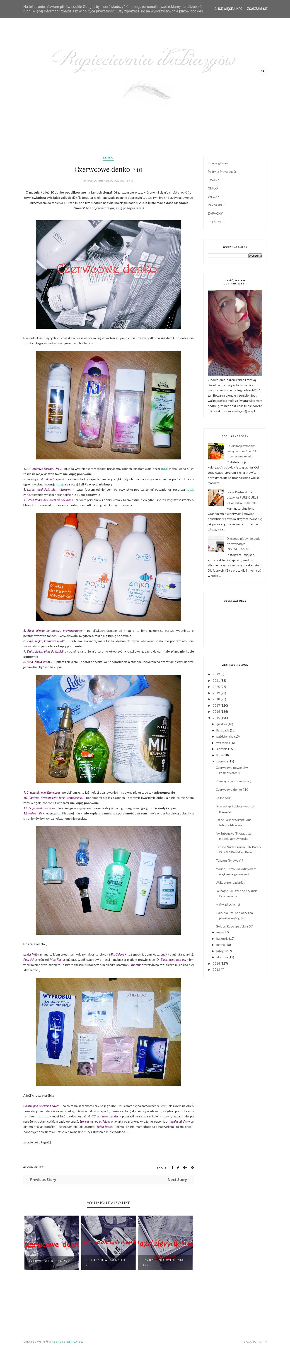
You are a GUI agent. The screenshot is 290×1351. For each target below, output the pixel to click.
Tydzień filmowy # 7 (229, 860)
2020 (217, 687)
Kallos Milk (223, 798)
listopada (223, 730)
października (225, 736)
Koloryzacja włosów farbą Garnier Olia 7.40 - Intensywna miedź (243, 451)
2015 (217, 718)
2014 (217, 963)
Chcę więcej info (228, 9)
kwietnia (222, 938)
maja (219, 932)
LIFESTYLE (215, 222)
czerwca (222, 761)
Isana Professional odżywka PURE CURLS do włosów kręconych (242, 497)
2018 (217, 699)
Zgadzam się (257, 9)
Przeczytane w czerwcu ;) (233, 781)
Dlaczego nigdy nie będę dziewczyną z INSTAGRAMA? (243, 544)
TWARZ (213, 180)
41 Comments (33, 1167)
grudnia (222, 724)
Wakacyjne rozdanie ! (230, 882)
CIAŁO (213, 188)
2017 (217, 705)
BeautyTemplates (68, 1341)
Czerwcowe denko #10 (232, 789)
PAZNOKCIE (217, 205)
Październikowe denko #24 (164, 1262)
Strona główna (218, 163)
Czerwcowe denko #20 (49, 1261)
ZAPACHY (215, 213)
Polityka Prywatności (222, 171)
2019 (217, 693)
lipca (219, 755)
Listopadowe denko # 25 (106, 1262)
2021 (217, 680)
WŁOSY (213, 197)
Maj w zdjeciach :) (228, 904)
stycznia (222, 957)
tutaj (164, 469)
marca (220, 944)
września (222, 743)
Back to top (255, 1341)
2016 (217, 711)
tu (58, 813)
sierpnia (222, 749)
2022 (217, 674)
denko (108, 157)
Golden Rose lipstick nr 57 (234, 926)
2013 (217, 969)
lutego (221, 951)
